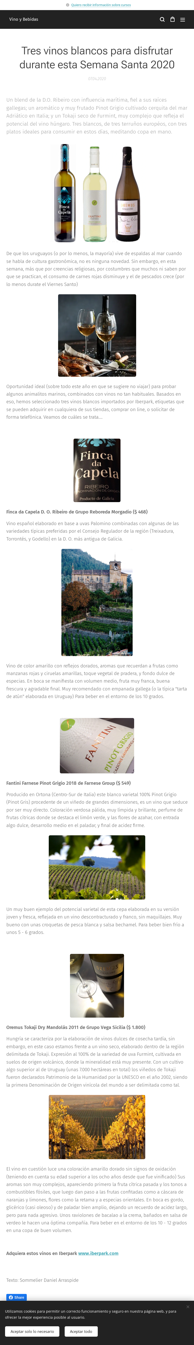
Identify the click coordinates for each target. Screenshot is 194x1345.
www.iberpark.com (98, 1253)
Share (16, 1297)
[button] (162, 19)
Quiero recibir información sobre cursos (101, 5)
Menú (182, 19)
